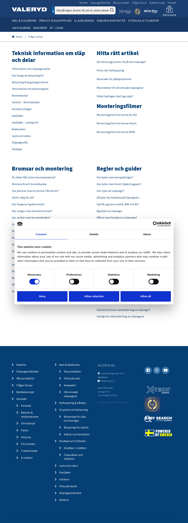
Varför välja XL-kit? (23, 197)
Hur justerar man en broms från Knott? (35, 191)
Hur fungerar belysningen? (28, 75)
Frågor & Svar (139, 2)
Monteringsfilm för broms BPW (116, 132)
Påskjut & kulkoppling (55, 20)
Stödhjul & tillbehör (143, 20)
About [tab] (147, 234)
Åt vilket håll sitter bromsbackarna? (34, 177)
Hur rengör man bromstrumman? (32, 211)
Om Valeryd (28, 423)
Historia (26, 437)
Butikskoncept (157, 2)
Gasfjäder (40, 28)
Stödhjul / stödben (75, 448)
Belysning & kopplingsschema (30, 82)
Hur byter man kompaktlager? (115, 177)
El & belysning (84, 20)
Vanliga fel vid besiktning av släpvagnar (120, 316)
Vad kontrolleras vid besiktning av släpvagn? (123, 310)
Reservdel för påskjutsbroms (114, 79)
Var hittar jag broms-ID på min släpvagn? (121, 62)
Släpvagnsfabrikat (100, 2)
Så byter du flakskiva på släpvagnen (118, 197)
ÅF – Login (56, 28)
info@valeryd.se (107, 380)
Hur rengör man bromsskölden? (31, 217)
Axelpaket (70, 385)
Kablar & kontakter (111, 20)
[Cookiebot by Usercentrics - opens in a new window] (155, 224)
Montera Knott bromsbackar (29, 184)
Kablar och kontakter (77, 434)
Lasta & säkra (21, 28)
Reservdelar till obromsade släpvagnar (120, 87)
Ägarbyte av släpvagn (109, 211)
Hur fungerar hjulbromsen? (28, 204)
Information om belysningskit (30, 89)
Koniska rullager (22, 109)
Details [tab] (94, 234)
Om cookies (28, 444)
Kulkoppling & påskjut (72, 403)
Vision (24, 430)
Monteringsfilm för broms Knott (117, 123)
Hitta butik (169, 15)
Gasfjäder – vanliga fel (25, 122)
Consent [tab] (41, 234)
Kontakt (172, 2)
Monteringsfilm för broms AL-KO (117, 115)
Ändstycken (19, 129)
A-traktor (27, 457)
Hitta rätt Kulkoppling (110, 70)
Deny (42, 296)
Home (19, 36)
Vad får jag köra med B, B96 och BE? (118, 204)
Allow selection (94, 296)
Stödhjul (17, 149)
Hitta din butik (68, 486)
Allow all (145, 296)
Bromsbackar (20, 95)
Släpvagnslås (20, 142)
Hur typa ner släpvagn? (110, 191)
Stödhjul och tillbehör (72, 441)
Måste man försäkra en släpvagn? (117, 217)
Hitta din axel (72, 378)
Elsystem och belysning (73, 409)
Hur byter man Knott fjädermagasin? (119, 184)
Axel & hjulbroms (24, 20)
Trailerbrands (29, 451)
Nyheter (84, 2)
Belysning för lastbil (76, 427)
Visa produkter (72, 371)
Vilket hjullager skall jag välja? (115, 96)
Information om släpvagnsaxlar (31, 68)
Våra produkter (121, 2)
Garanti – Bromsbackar (26, 102)
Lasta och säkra (21, 136)
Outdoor (64, 479)
